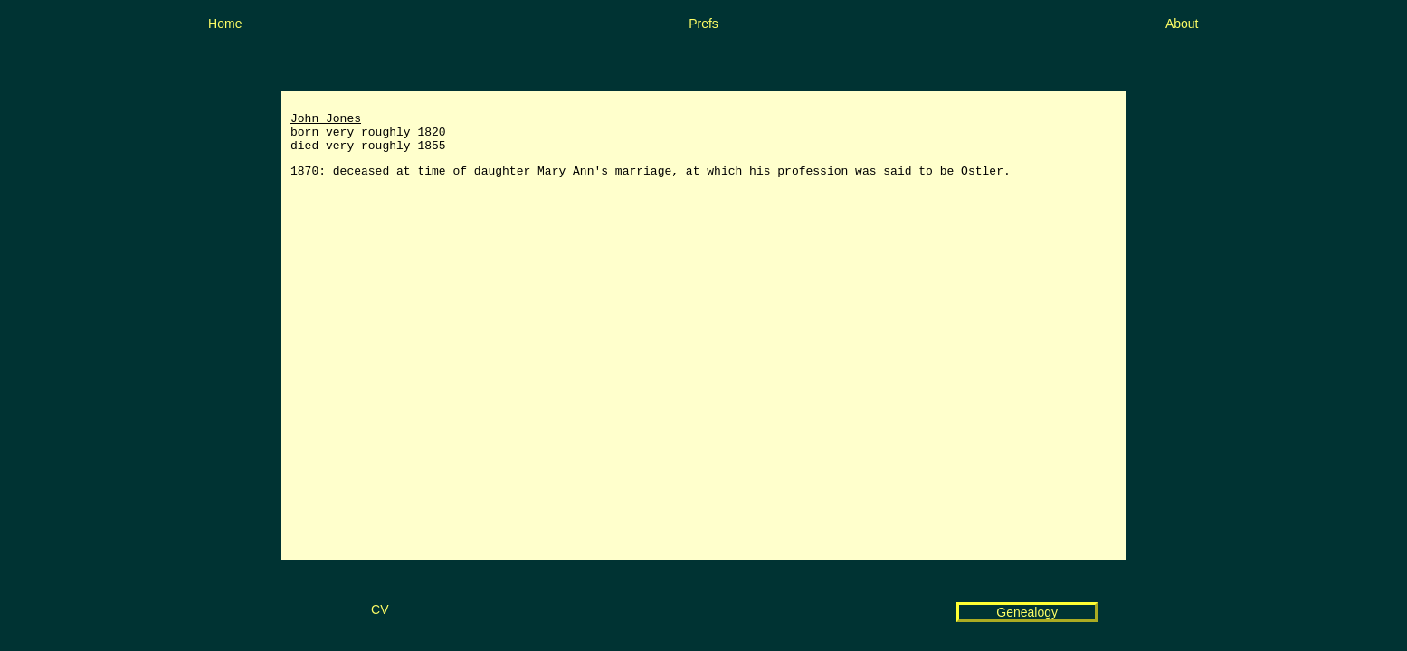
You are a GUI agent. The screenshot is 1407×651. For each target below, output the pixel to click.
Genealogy (1027, 612)
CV (379, 609)
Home (225, 23)
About (1182, 23)
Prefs (703, 23)
